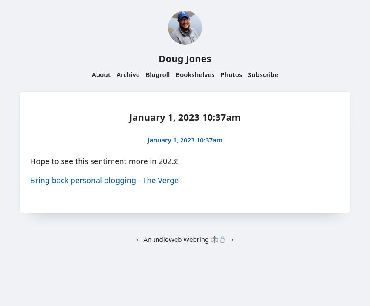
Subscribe (263, 74)
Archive (128, 74)
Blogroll (157, 74)
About (101, 74)
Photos (231, 74)
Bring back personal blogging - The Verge (104, 180)
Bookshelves (195, 74)
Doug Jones (185, 58)
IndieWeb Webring (181, 239)
